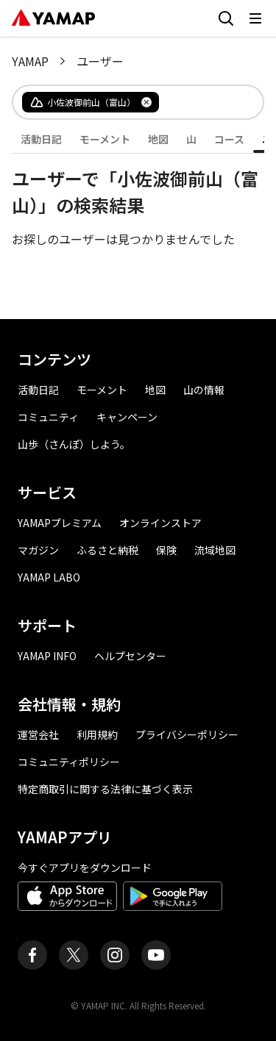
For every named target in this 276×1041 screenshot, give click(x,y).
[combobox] (199, 102)
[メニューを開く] (255, 18)
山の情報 (203, 389)
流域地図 (215, 550)
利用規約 (97, 734)
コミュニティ (48, 416)
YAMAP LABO (49, 577)
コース (229, 139)
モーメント (104, 139)
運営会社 (38, 734)
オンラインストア (160, 522)
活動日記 (41, 139)
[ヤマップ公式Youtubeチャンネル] (156, 955)
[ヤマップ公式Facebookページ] (32, 955)
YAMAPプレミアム (60, 522)
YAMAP (30, 61)
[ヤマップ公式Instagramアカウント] (115, 955)
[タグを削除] (146, 102)
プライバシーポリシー (186, 734)
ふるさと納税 (107, 550)
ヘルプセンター (130, 655)
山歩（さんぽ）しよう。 (74, 444)
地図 (158, 139)
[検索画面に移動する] (226, 18)
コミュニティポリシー (69, 761)
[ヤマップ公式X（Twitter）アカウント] (73, 955)
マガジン (38, 550)
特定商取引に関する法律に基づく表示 (105, 788)
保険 (166, 550)
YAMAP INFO (47, 655)
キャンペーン (127, 416)
